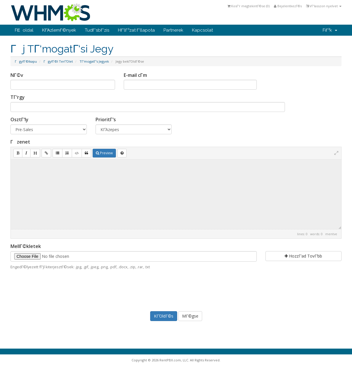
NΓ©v (16, 75)
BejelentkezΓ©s (288, 6)
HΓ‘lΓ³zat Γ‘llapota (136, 30)
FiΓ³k (330, 30)
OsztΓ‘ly (19, 119)
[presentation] (176, 289)
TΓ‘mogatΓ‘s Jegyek (94, 61)
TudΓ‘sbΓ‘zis (97, 30)
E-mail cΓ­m (135, 75)
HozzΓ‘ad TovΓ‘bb (303, 256)
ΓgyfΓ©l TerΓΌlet (58, 61)
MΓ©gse (190, 316)
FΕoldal (24, 30)
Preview (104, 153)
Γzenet (20, 142)
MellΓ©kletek (25, 246)
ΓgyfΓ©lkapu (26, 61)
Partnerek (173, 30)
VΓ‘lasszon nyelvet (324, 6)
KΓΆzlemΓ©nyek (59, 30)
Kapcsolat (202, 30)
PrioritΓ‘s (106, 119)
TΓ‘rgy (17, 97)
